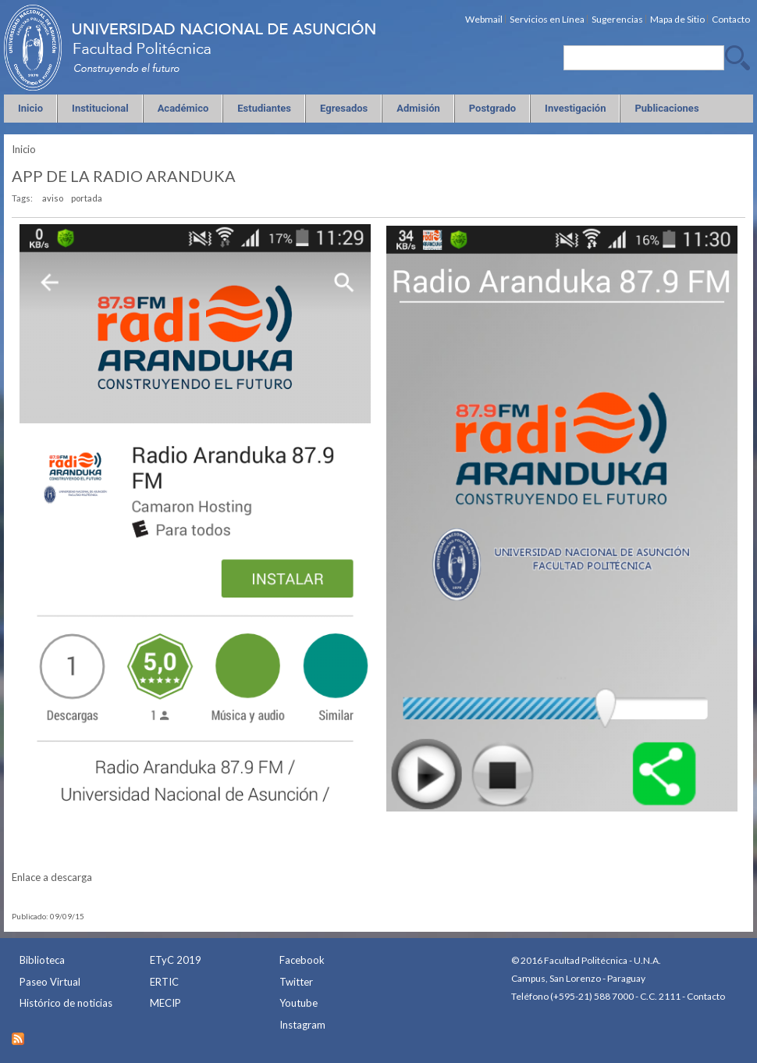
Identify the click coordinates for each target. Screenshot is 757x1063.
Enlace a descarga (52, 877)
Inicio (24, 149)
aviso (52, 198)
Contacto (706, 996)
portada (86, 198)
